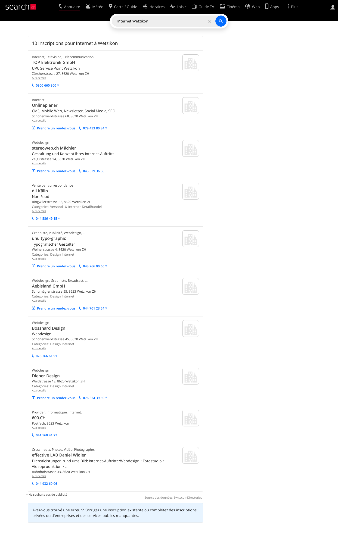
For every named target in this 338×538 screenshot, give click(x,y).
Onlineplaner (45, 105)
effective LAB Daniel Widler (59, 455)
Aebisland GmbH (48, 286)
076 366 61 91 (46, 356)
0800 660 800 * (47, 85)
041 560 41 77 (46, 435)
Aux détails (39, 78)
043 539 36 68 (93, 171)
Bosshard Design (48, 328)
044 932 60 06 (46, 483)
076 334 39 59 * (95, 398)
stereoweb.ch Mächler (54, 148)
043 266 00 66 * (95, 266)
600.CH (39, 417)
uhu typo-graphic (49, 238)
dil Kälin (40, 191)
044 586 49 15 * (48, 218)
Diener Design (46, 375)
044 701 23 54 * (95, 308)
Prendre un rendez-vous (56, 128)
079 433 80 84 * (95, 128)
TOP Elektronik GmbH (53, 62)
